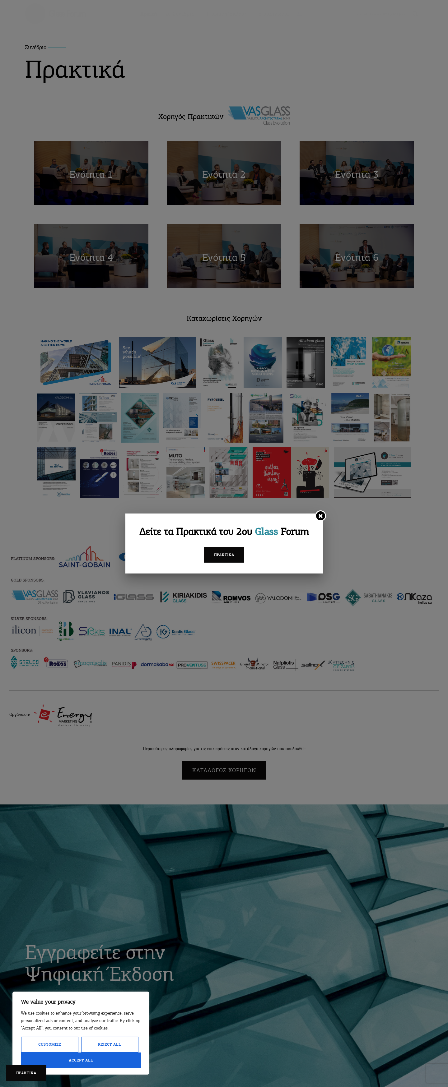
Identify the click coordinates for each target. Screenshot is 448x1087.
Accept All (81, 1060)
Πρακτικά (224, 554)
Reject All (109, 1044)
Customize (49, 1044)
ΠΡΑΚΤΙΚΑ (26, 1073)
